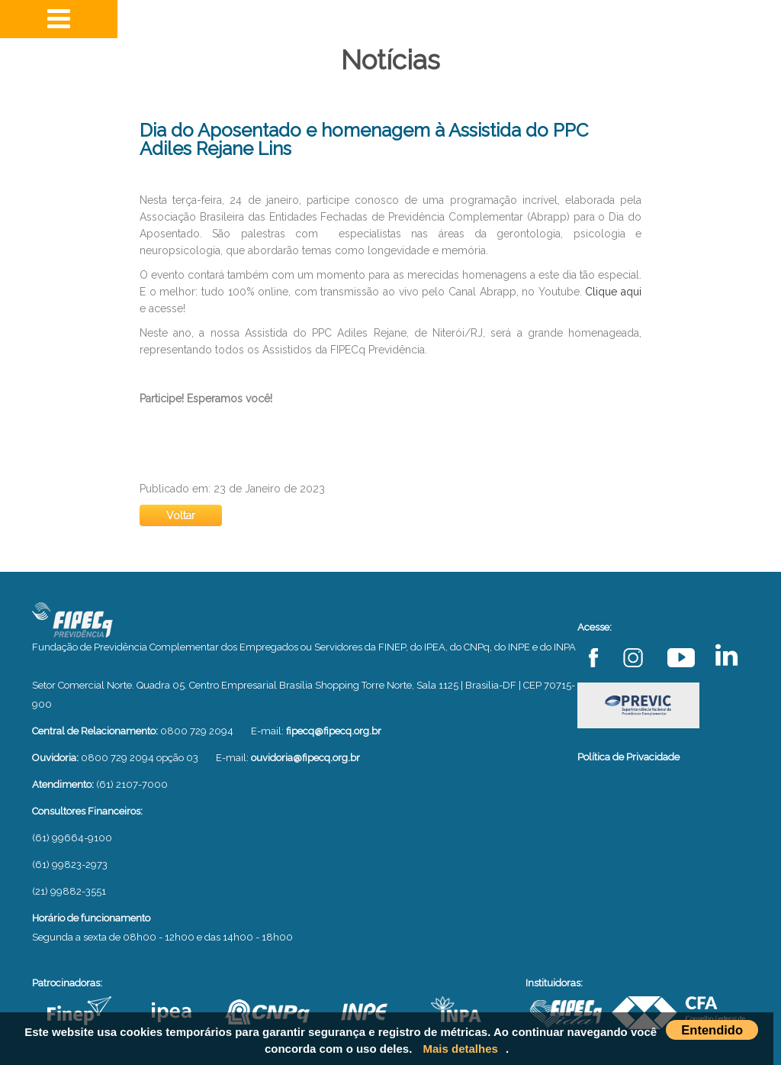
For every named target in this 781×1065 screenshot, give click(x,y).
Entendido (712, 1030)
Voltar (180, 515)
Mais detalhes (460, 1048)
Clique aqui (613, 292)
